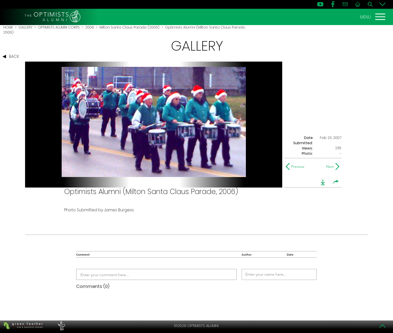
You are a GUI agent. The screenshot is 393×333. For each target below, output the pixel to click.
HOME (8, 27)
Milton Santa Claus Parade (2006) (129, 27)
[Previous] (296, 166)
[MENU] (373, 17)
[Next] (329, 166)
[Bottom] (382, 4)
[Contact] (345, 4)
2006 (89, 27)
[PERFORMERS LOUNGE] (61, 326)
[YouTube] (320, 4)
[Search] (370, 4)
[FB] (333, 4)
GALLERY (25, 27)
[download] (323, 182)
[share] (336, 182)
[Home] (357, 4)
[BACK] (12, 57)
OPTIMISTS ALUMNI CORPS (59, 27)
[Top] (382, 325)
